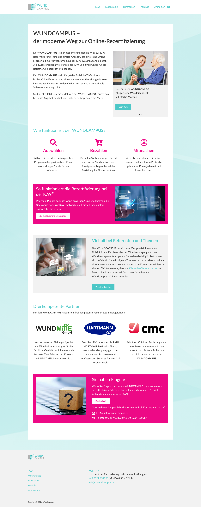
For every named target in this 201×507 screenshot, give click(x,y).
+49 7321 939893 (98, 478)
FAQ (97, 7)
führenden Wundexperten (143, 268)
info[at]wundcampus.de (101, 482)
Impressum (34, 490)
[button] (139, 114)
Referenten (129, 7)
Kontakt (145, 7)
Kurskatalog (111, 7)
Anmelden (162, 7)
